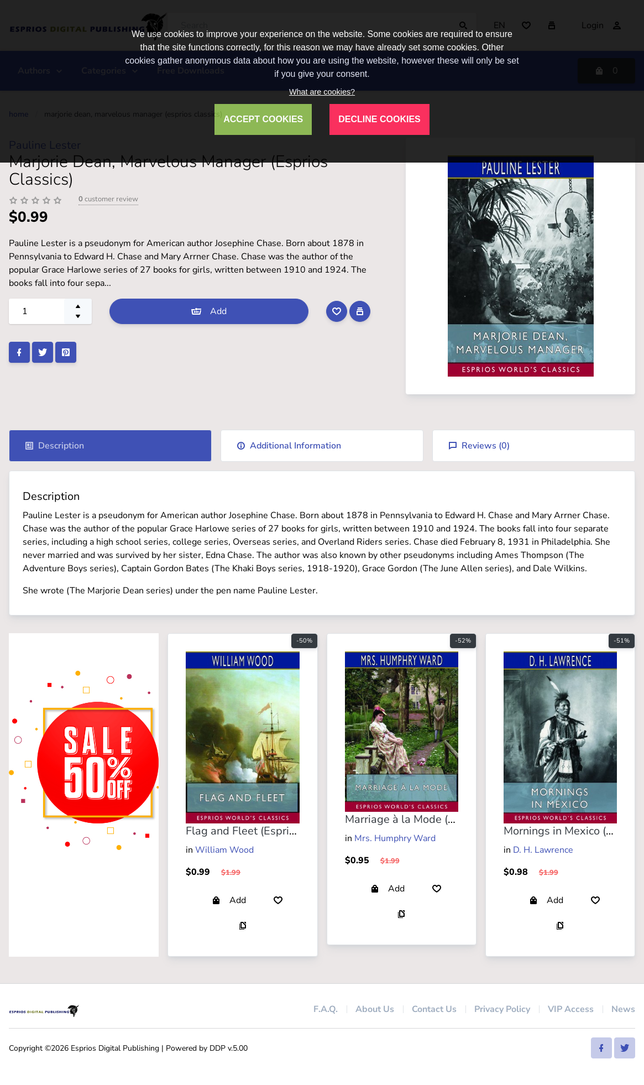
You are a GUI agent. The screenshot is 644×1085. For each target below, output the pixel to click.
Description (54, 446)
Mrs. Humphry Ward (395, 838)
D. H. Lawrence (543, 850)
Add (209, 311)
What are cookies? (322, 91)
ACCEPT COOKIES (263, 119)
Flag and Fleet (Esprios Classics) (267, 830)
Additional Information (289, 446)
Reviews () (479, 445)
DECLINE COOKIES (379, 119)
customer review (108, 199)
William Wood (224, 850)
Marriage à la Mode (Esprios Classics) (438, 819)
